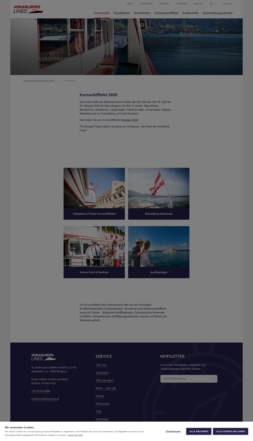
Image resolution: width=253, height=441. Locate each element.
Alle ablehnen (198, 431)
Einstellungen (173, 431)
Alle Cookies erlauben (230, 431)
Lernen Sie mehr (75, 435)
